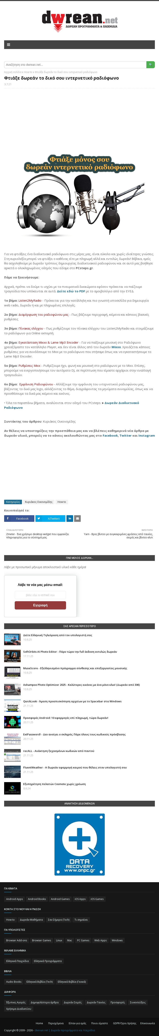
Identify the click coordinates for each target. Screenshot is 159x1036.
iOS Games (97, 899)
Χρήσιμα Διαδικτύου (18, 1009)
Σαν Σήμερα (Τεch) (58, 919)
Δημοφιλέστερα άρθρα (45, 1002)
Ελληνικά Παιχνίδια (17, 961)
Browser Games (41, 940)
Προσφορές (118, 1002)
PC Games (83, 940)
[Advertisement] (79, 121)
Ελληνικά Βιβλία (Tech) (39, 981)
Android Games (60, 899)
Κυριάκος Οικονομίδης (38, 502)
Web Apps (100, 940)
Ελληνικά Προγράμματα (48, 961)
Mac (69, 940)
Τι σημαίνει (81, 919)
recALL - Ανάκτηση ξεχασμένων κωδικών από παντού (58, 751)
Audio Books (13, 981)
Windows (117, 940)
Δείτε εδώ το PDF (71, 291)
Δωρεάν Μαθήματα (31, 919)
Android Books (37, 899)
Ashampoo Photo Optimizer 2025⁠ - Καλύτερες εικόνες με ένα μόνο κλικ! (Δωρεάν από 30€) (81, 685)
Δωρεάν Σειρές (73, 1002)
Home (39, 1023)
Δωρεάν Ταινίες (96, 1002)
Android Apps (14, 899)
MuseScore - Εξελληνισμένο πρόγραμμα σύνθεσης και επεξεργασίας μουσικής (75, 668)
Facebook (110, 435)
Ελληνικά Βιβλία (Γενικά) (72, 981)
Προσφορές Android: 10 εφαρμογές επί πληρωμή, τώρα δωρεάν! (65, 718)
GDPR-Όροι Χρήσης (124, 1023)
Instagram (147, 435)
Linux (59, 940)
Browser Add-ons (16, 940)
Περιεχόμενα (56, 1023)
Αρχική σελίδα (12, 72)
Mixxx (116, 347)
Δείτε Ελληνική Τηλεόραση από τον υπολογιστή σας (57, 635)
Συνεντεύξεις (138, 1002)
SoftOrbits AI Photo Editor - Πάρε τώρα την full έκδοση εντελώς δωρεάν (70, 652)
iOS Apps (80, 899)
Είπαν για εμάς (77, 1023)
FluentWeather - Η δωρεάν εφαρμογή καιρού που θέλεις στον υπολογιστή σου (75, 767)
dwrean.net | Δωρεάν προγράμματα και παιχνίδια (65, 1030)
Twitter (125, 435)
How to (28, 72)
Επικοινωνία (147, 1023)
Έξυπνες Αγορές (15, 1002)
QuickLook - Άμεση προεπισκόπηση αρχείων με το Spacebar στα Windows (72, 701)
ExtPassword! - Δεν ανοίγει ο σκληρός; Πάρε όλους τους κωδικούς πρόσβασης (74, 734)
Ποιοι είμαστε (99, 1023)
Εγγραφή (40, 605)
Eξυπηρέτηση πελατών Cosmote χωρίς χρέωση (54, 784)
